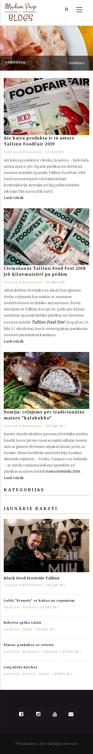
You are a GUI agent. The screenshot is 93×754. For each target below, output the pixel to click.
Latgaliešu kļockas (21, 667)
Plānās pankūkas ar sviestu (29, 645)
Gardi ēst (12, 607)
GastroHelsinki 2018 (62, 471)
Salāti (27, 629)
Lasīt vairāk (14, 197)
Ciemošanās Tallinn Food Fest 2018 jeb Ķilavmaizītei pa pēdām (45, 271)
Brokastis (31, 651)
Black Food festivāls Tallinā (32, 578)
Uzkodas (50, 651)
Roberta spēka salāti (22, 622)
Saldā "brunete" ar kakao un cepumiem (39, 600)
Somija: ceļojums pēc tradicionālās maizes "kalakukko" (44, 414)
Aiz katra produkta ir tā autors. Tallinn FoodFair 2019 (39, 140)
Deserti (29, 607)
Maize (44, 674)
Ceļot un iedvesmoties (23, 152)
